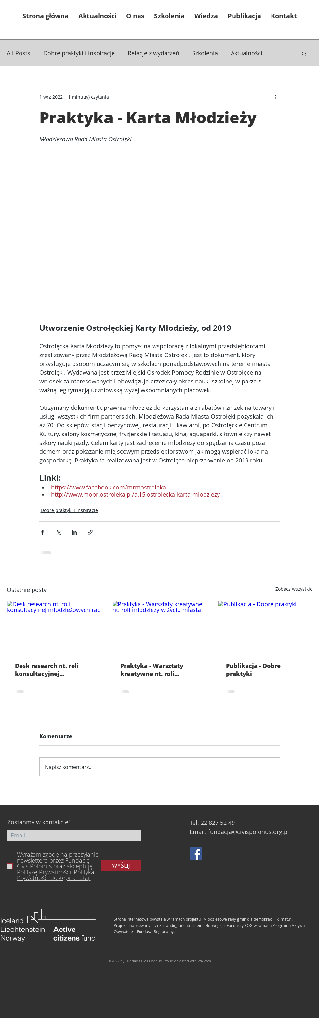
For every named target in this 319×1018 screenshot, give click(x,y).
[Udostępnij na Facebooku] (42, 532)
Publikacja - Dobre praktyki (253, 669)
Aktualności (246, 53)
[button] (304, 53)
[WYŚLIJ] (121, 865)
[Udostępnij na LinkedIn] (74, 532)
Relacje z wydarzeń (153, 53)
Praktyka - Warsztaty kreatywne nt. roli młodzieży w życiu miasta (158, 669)
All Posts (18, 53)
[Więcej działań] (276, 96)
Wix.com (204, 960)
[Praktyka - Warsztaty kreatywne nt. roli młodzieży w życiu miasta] (159, 627)
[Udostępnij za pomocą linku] (90, 532)
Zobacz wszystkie (293, 589)
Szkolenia (205, 53)
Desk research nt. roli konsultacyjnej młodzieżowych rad (47, 669)
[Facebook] (196, 853)
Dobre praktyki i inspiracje (79, 53)
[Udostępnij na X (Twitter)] (58, 532)
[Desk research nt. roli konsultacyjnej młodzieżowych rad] (54, 627)
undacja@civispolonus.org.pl (249, 832)
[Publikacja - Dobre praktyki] (265, 627)
